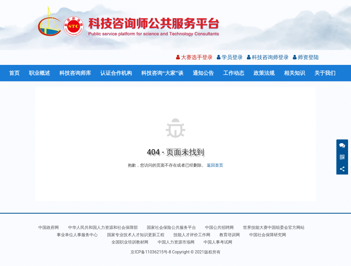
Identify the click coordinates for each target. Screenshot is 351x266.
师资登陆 (306, 57)
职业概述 (39, 73)
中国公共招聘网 (219, 227)
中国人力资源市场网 (176, 242)
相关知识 (294, 73)
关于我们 (324, 73)
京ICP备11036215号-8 (150, 252)
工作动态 (233, 73)
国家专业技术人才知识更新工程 (135, 234)
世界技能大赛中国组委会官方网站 (273, 227)
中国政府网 (48, 227)
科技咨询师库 (75, 73)
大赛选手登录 (194, 57)
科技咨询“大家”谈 (162, 73)
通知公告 (203, 73)
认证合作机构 (116, 73)
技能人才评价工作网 (191, 234)
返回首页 (215, 165)
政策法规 (264, 73)
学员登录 (230, 57)
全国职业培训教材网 (129, 242)
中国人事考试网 (218, 242)
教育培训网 (229, 234)
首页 (14, 73)
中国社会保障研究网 (267, 234)
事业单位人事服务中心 (77, 234)
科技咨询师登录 (268, 57)
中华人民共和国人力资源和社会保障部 (103, 227)
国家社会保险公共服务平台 (171, 227)
